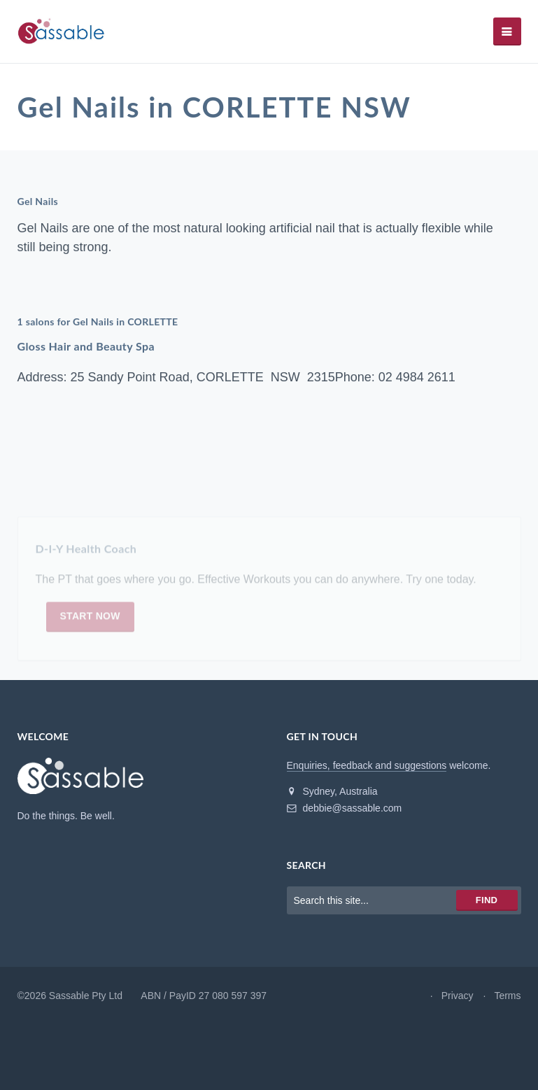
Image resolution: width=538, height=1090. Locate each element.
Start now (90, 619)
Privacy (457, 995)
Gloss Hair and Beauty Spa (86, 346)
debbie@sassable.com (344, 808)
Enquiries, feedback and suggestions (367, 765)
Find (486, 900)
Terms (507, 995)
